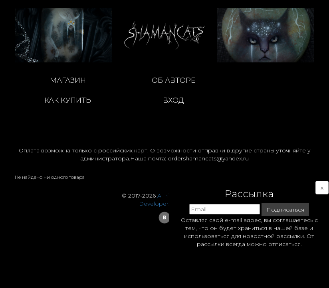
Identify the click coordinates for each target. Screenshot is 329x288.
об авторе (174, 80)
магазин (68, 80)
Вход (173, 100)
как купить (67, 100)
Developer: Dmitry (164, 203)
